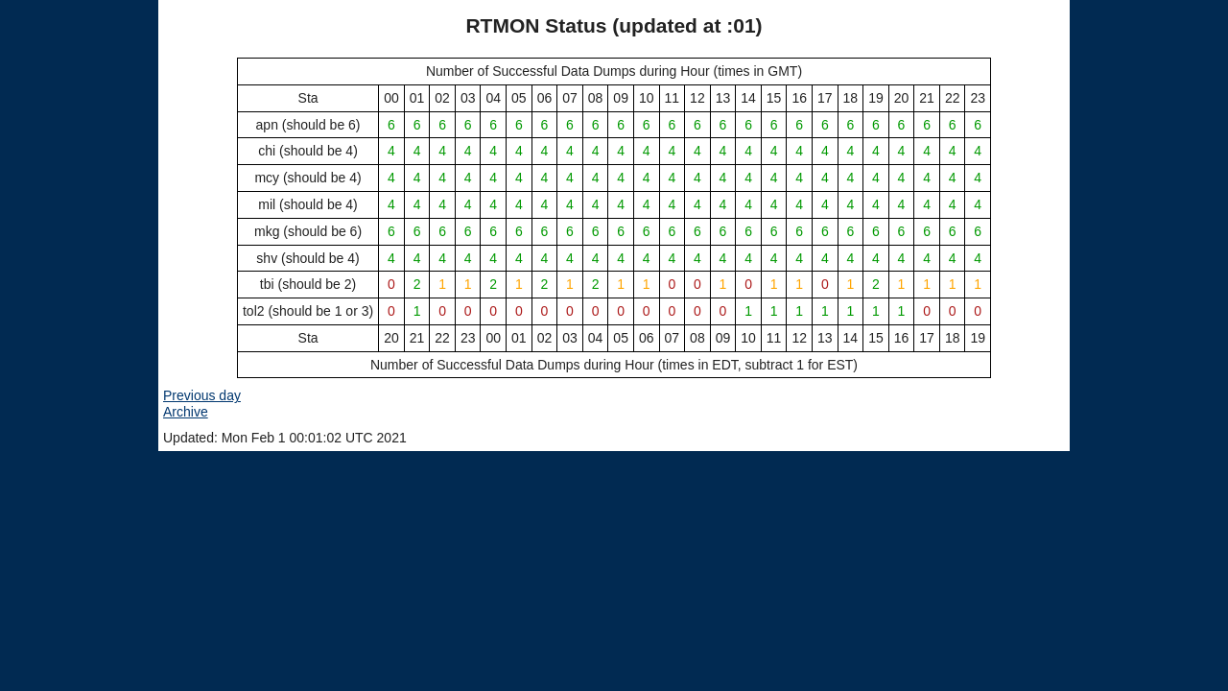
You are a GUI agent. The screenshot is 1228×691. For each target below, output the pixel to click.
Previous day (202, 395)
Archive (185, 411)
